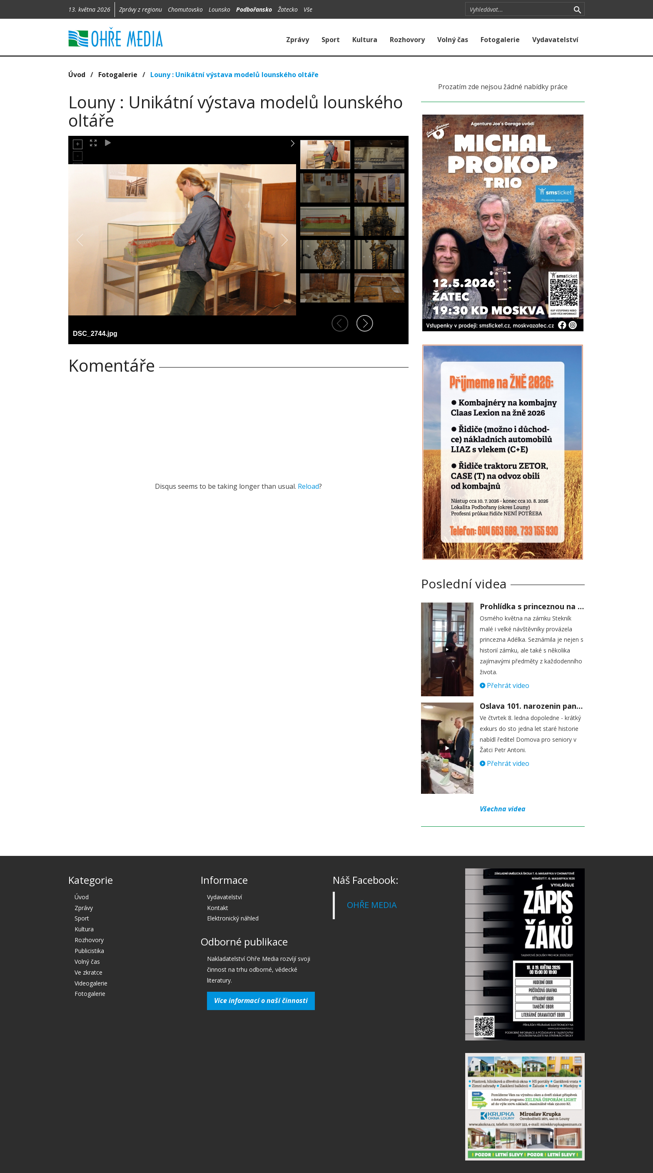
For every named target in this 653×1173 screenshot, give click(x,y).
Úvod (76, 74)
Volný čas (452, 39)
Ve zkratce (88, 972)
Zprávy (297, 39)
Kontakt (217, 908)
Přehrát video (504, 685)
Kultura (364, 39)
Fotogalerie (500, 39)
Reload (308, 486)
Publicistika (89, 951)
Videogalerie (91, 983)
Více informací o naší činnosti (261, 1000)
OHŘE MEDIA (372, 904)
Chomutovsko (185, 9)
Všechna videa (503, 808)
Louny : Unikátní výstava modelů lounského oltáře (234, 74)
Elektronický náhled (233, 918)
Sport (331, 39)
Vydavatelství (555, 39)
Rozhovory (407, 39)
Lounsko (219, 9)
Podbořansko (254, 9)
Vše (308, 9)
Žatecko (288, 9)
